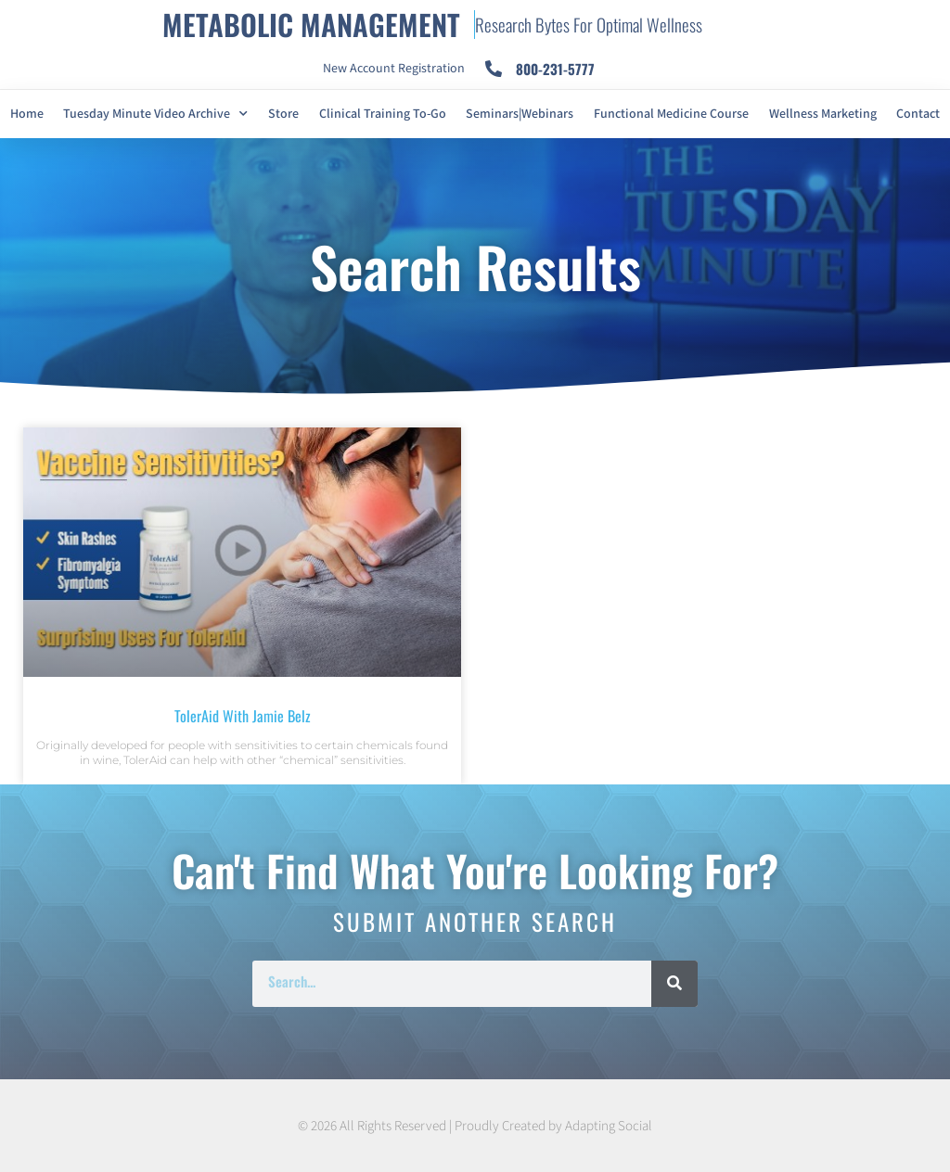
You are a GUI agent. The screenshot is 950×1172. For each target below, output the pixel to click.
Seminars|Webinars (519, 114)
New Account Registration (394, 68)
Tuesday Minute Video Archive (155, 114)
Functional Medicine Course (671, 114)
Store (283, 114)
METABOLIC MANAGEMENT (311, 24)
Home (27, 114)
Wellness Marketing (823, 114)
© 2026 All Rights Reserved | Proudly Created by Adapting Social (475, 1126)
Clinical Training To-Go (382, 114)
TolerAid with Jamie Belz (242, 716)
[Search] (674, 984)
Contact (918, 114)
